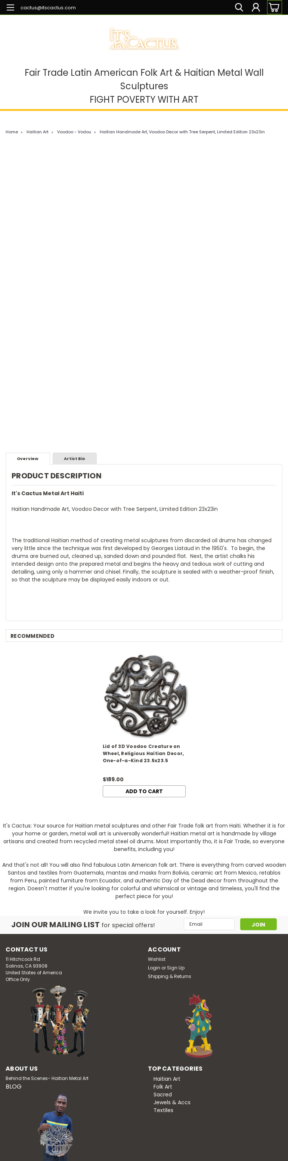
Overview (27, 459)
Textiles (163, 1110)
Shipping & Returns (169, 976)
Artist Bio (74, 459)
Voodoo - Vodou (74, 132)
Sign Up (176, 968)
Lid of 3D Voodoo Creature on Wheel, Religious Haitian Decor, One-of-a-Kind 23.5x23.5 (143, 753)
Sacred (163, 1094)
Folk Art (163, 1086)
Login (154, 968)
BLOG (14, 1086)
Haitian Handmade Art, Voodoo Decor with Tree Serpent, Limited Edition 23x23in (182, 132)
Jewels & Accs (172, 1102)
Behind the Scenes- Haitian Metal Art (47, 1078)
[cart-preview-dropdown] (272, 7)
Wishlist (156, 959)
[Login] (255, 7)
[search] (239, 7)
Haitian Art (38, 132)
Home (12, 132)
